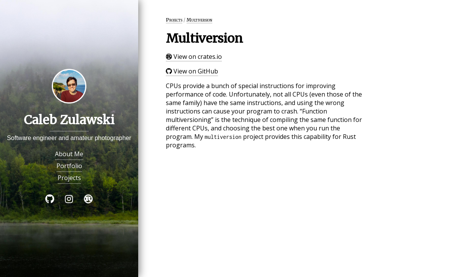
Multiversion (199, 20)
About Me (69, 154)
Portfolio (69, 166)
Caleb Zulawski (69, 120)
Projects (69, 178)
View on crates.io (194, 56)
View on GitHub (192, 71)
